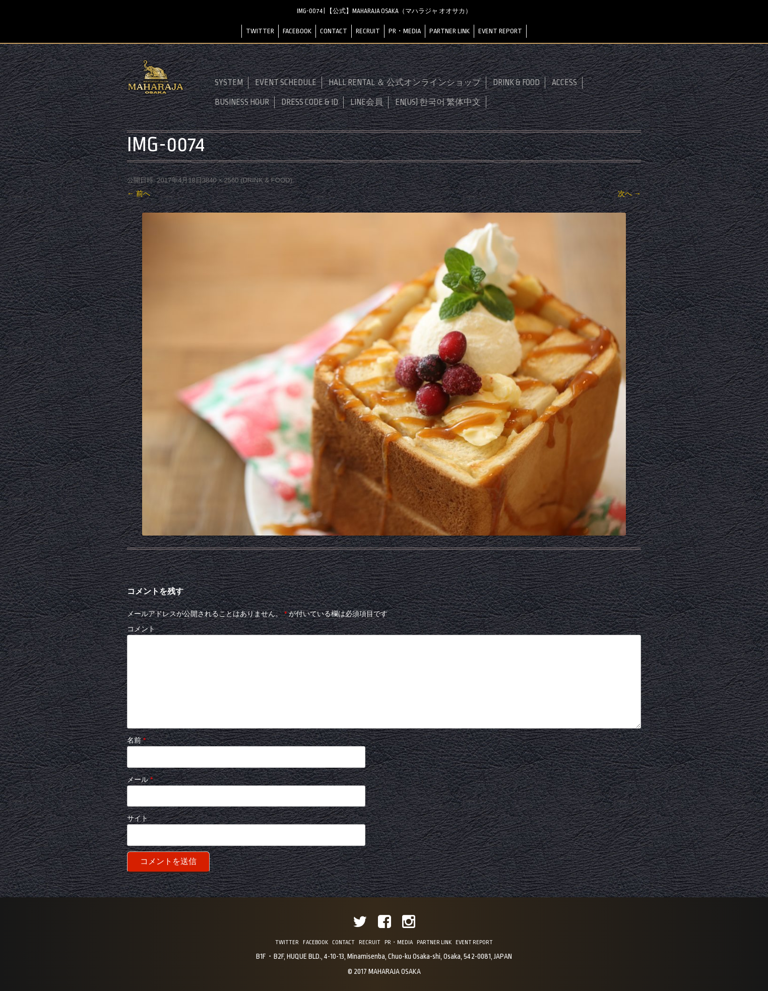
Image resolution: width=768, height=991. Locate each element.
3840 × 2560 (220, 180)
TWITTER (260, 31)
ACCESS (564, 82)
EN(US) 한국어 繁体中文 (438, 102)
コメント (141, 629)
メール (140, 779)
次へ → (629, 193)
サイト (137, 818)
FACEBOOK (297, 31)
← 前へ (138, 193)
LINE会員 (366, 102)
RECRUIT (368, 31)
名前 (136, 740)
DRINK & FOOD (516, 82)
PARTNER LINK (449, 31)
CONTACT (333, 31)
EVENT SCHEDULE (285, 82)
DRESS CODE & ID (309, 102)
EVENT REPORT (500, 31)
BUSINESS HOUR (242, 102)
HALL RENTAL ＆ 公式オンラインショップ (405, 82)
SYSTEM (229, 82)
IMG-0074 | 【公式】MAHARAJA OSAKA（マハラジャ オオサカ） (384, 11)
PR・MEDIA (405, 31)
